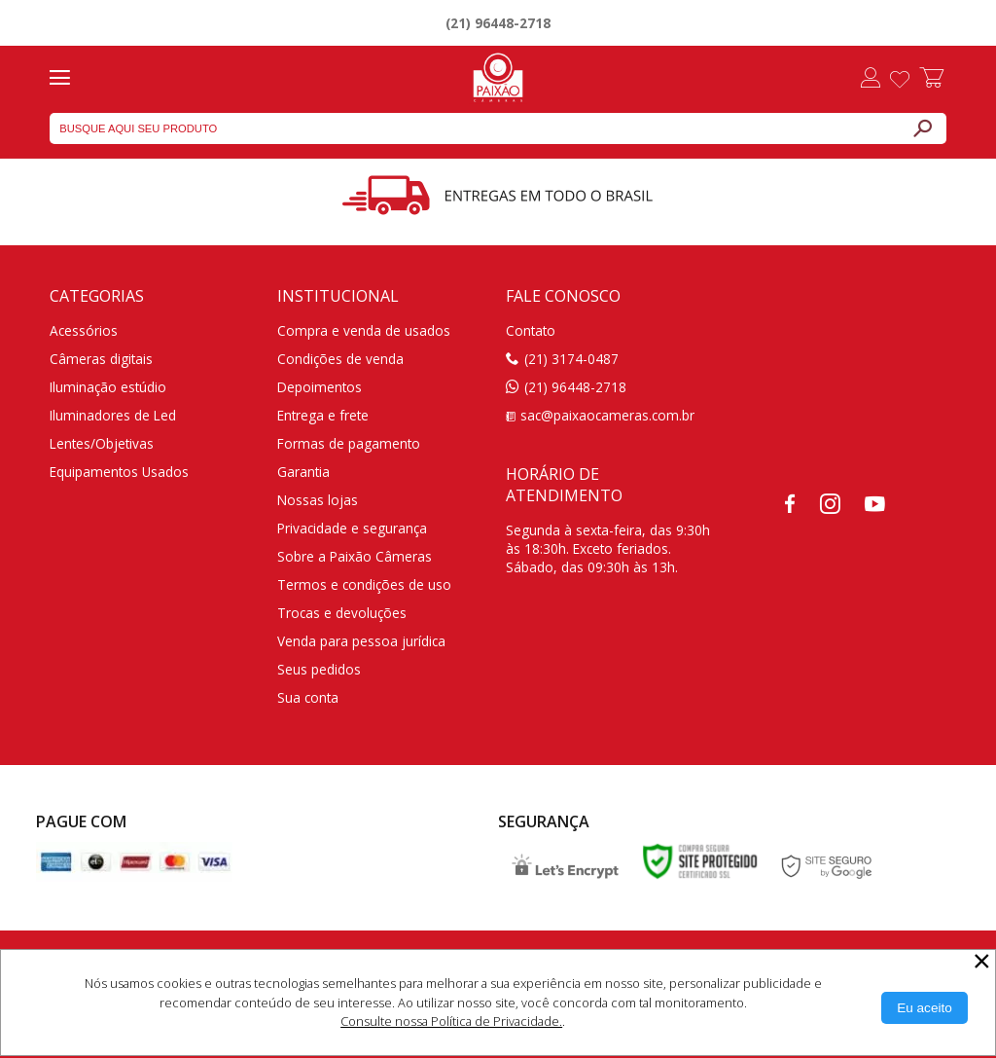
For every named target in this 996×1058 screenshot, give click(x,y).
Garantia (303, 471)
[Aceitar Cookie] (924, 1008)
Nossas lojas (317, 500)
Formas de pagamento (348, 443)
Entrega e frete (323, 415)
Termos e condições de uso (364, 584)
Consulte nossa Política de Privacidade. (451, 1021)
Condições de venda (340, 358)
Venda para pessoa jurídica (361, 641)
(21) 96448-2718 (498, 23)
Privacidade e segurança (352, 528)
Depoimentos (319, 387)
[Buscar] (922, 128)
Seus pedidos (319, 669)
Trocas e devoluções (342, 612)
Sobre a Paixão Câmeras (354, 556)
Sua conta (307, 697)
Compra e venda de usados (363, 330)
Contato (530, 330)
